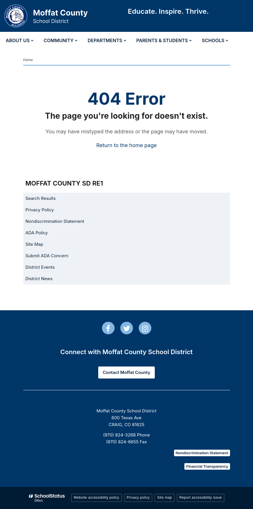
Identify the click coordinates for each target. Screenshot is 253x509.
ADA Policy (37, 232)
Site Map (34, 244)
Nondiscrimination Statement (55, 221)
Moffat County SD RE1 (64, 183)
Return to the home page (126, 145)
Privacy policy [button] (138, 498)
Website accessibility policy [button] (96, 498)
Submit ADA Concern (47, 255)
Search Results (41, 198)
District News (39, 278)
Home (28, 60)
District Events (40, 267)
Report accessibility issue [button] (200, 498)
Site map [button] (164, 498)
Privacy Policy (40, 209)
